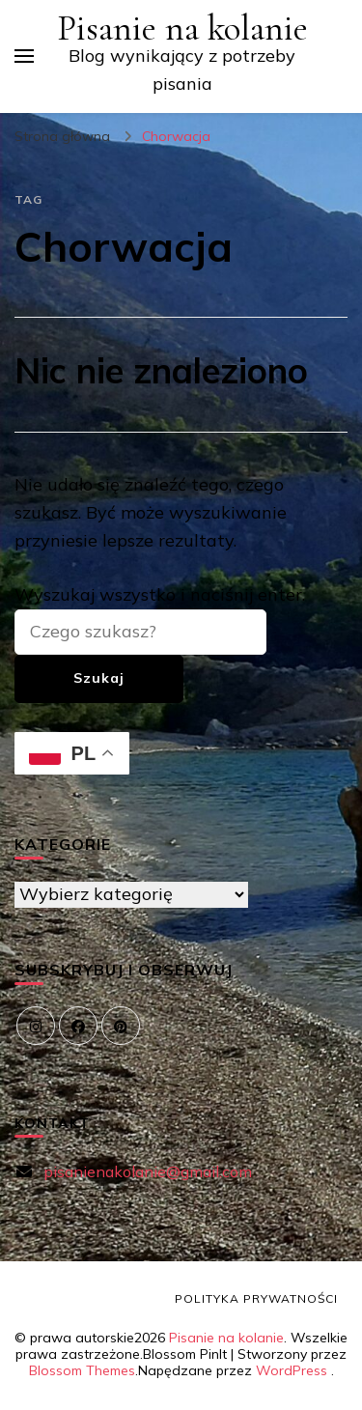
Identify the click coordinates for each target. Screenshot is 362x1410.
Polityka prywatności (256, 1298)
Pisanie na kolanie (182, 28)
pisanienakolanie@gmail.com (147, 1171)
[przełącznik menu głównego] (24, 56)
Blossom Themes (82, 1370)
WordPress (291, 1370)
